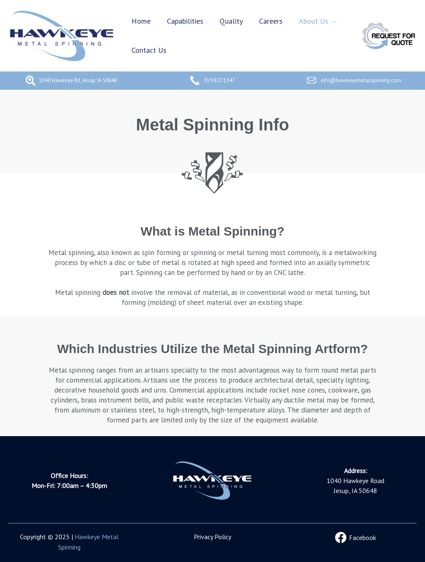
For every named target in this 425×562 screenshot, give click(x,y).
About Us (307, 21)
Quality (227, 21)
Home (140, 21)
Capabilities (183, 21)
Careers (266, 21)
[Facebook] (355, 537)
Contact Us (148, 50)
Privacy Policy (212, 537)
